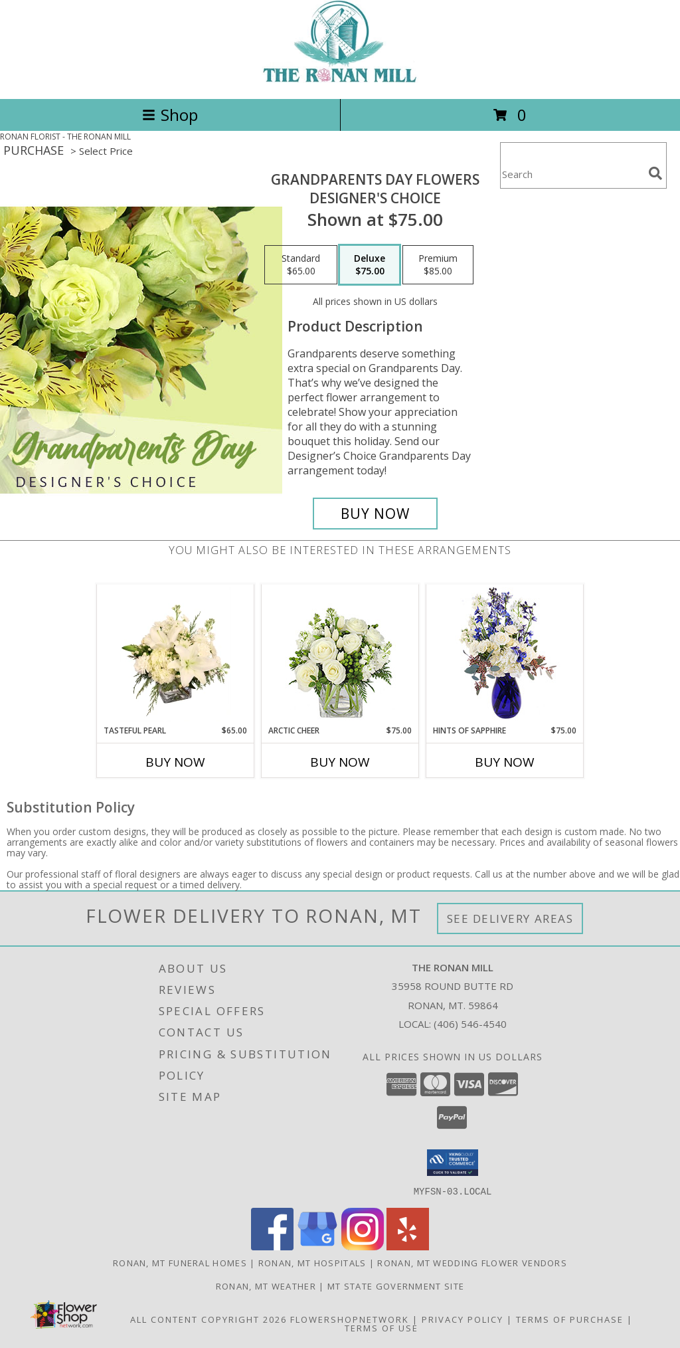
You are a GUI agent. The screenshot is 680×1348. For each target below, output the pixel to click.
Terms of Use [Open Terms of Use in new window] (381, 1327)
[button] (452, 1162)
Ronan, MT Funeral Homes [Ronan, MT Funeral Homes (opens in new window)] (180, 1262)
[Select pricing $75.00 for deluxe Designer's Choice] (369, 265)
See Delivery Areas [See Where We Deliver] (510, 918)
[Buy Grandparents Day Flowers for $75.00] (375, 514)
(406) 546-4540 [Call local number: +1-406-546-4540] (470, 1023)
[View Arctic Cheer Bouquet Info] (340, 654)
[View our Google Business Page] (317, 1246)
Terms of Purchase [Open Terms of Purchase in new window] (570, 1319)
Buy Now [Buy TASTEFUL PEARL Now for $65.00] (175, 762)
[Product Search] (572, 173)
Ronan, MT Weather (266, 1286)
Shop (170, 115)
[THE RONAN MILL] (340, 79)
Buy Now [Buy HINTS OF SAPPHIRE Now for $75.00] (505, 762)
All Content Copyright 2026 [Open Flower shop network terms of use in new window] (208, 1319)
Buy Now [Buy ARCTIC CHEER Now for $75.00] (340, 762)
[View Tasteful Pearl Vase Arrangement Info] (175, 654)
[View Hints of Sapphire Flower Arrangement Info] (505, 654)
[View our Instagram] (362, 1246)
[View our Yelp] (407, 1246)
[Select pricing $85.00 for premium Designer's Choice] (438, 265)
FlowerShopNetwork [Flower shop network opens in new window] (349, 1319)
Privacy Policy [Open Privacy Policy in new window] (462, 1319)
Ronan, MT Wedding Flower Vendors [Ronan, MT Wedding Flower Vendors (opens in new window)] (472, 1262)
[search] (655, 173)
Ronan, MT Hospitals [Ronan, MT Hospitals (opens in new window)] (312, 1262)
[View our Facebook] (272, 1246)
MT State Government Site (395, 1286)
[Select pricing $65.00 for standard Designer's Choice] (301, 265)
